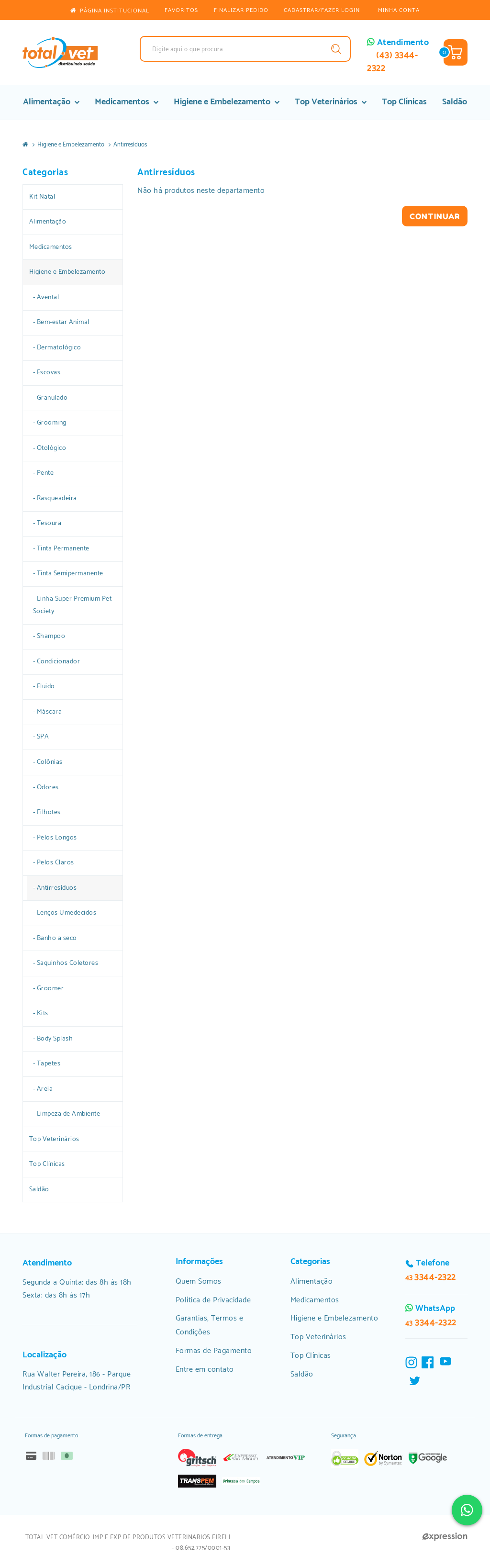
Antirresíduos (130, 145)
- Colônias (48, 762)
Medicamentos (126, 102)
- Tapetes (47, 1063)
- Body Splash (53, 1038)
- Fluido (44, 686)
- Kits (40, 1013)
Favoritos (181, 10)
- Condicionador (56, 661)
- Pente (43, 473)
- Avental (46, 297)
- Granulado (50, 397)
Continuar (435, 216)
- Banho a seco (55, 938)
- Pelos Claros (53, 862)
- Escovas (47, 372)
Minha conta (399, 10)
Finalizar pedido (241, 10)
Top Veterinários (331, 102)
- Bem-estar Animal (61, 322)
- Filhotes (47, 812)
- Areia (43, 1089)
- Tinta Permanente (61, 548)
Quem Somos (199, 1281)
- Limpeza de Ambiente (66, 1113)
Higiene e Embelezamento (226, 102)
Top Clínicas (404, 102)
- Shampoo (49, 636)
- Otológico (50, 448)
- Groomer (48, 988)
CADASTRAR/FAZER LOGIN (322, 10)
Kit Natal (42, 196)
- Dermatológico (57, 347)
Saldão (454, 102)
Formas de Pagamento (214, 1350)
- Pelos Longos (55, 837)
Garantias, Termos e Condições (210, 1325)
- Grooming (50, 422)
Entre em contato (205, 1369)
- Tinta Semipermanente (68, 573)
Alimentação (51, 102)
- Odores (46, 787)
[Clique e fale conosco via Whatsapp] (467, 1510)
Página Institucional (109, 10)
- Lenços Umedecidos (65, 912)
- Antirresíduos (55, 888)
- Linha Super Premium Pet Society (72, 605)
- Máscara (47, 711)
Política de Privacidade (213, 1300)
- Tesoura (47, 523)
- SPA (41, 736)
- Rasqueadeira (55, 498)
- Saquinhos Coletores (66, 963)
